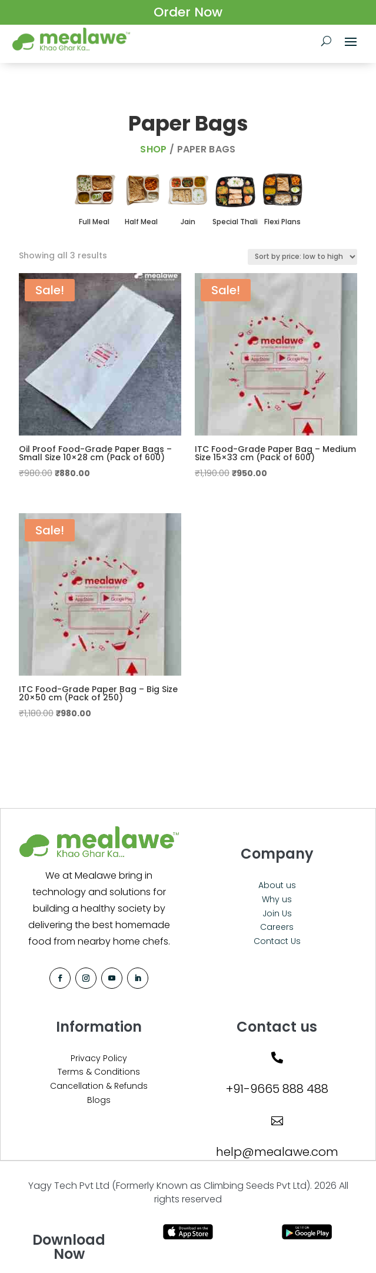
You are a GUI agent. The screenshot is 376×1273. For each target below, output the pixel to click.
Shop (153, 149)
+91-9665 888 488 (277, 1089)
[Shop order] (302, 257)
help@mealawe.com (277, 1152)
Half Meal (141, 222)
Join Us (277, 913)
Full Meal (94, 222)
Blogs (99, 1100)
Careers (277, 927)
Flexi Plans (282, 222)
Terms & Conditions (99, 1072)
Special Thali (235, 222)
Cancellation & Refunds (99, 1086)
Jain (188, 222)
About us (277, 885)
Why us (277, 899)
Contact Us (277, 941)
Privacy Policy (99, 1058)
